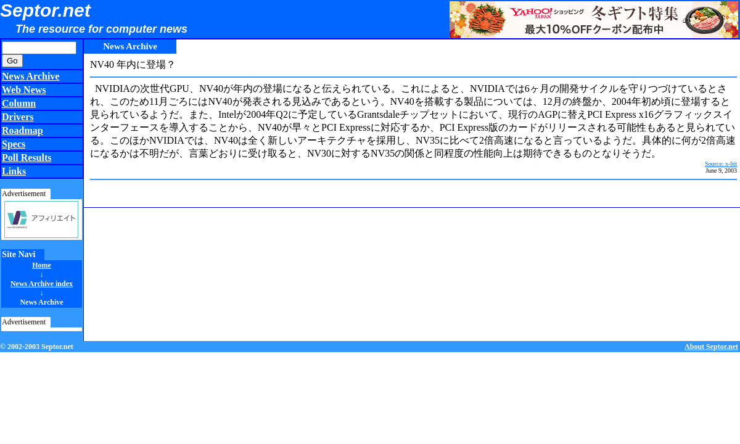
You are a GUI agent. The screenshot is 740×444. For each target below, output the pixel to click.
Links (14, 171)
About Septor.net (711, 346)
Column (19, 103)
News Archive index (41, 283)
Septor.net (45, 10)
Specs (13, 144)
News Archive (30, 76)
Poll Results (26, 157)
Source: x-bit (721, 163)
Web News (24, 89)
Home (41, 265)
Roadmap (22, 130)
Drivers (18, 117)
